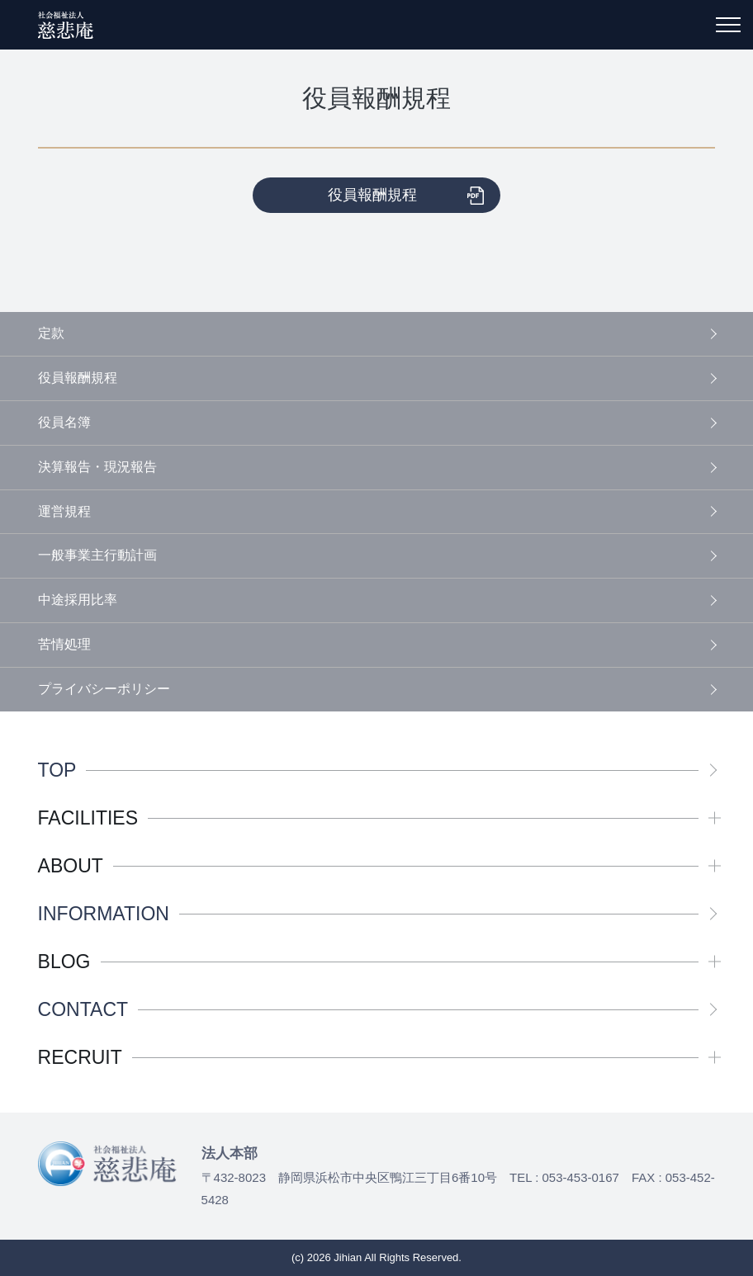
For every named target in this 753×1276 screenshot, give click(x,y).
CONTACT (83, 1009)
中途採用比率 (77, 600)
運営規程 (64, 511)
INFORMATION (103, 914)
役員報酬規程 (372, 195)
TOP (57, 770)
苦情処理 (64, 644)
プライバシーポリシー (104, 689)
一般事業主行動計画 (97, 555)
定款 (51, 333)
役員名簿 (64, 422)
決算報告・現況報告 (97, 467)
